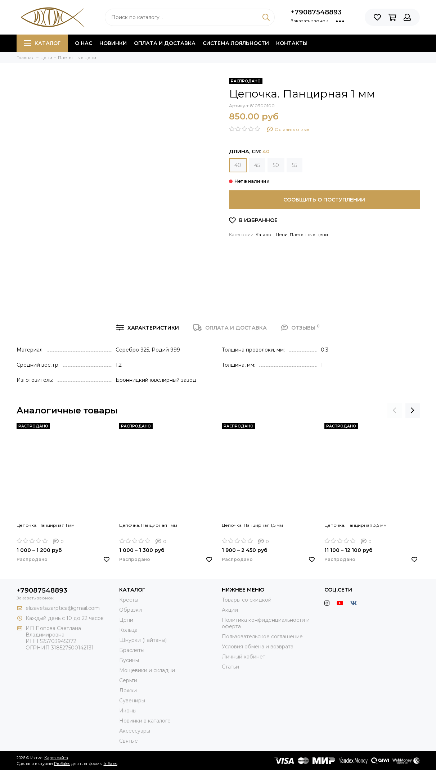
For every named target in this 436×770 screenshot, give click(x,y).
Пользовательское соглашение (262, 636)
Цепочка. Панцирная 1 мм (46, 525)
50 (276, 165)
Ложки (128, 690)
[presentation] (394, 410)
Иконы (127, 710)
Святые (128, 741)
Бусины (129, 660)
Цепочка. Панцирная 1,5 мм (252, 525)
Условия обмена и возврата (257, 646)
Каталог (42, 43)
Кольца (128, 630)
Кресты (128, 600)
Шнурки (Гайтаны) (143, 640)
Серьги (128, 680)
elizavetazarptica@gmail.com (63, 608)
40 (237, 165)
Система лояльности (236, 43)
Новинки (113, 43)
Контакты (291, 43)
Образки (130, 610)
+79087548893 (316, 12)
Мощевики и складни (147, 670)
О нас (83, 43)
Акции (230, 610)
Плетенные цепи (309, 234)
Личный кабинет (243, 656)
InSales (110, 763)
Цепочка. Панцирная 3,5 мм (355, 525)
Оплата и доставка (164, 43)
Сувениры (132, 700)
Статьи (230, 666)
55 (294, 165)
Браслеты (131, 650)
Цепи (282, 234)
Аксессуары (134, 731)
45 (257, 165)
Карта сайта (56, 757)
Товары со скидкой (246, 600)
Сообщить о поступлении (324, 199)
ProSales (62, 763)
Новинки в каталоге (145, 720)
